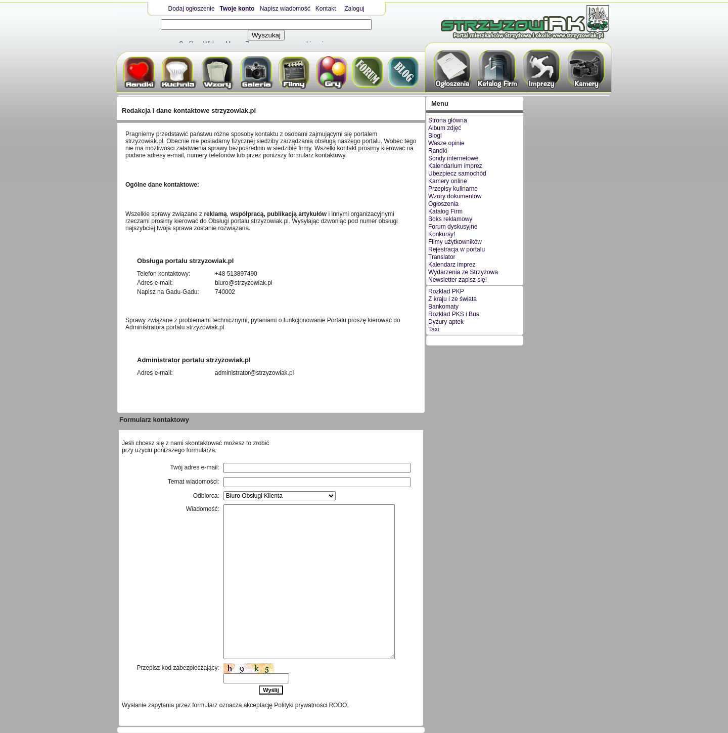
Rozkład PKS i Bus (453, 314)
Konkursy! (441, 234)
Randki (437, 150)
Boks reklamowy (450, 219)
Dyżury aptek (446, 321)
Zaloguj (354, 8)
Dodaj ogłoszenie (191, 8)
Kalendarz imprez (451, 264)
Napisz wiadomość (285, 8)
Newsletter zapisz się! (457, 279)
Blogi (435, 135)
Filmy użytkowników (455, 241)
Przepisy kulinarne (453, 188)
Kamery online (447, 181)
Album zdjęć (444, 128)
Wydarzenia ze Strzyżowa (463, 272)
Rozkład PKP (446, 291)
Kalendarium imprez (455, 165)
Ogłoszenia (443, 203)
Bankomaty (443, 306)
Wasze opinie (446, 143)
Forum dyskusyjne (452, 226)
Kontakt (325, 8)
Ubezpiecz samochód (457, 173)
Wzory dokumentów (454, 196)
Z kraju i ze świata (452, 299)
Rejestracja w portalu (456, 249)
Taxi (433, 329)
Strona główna (447, 120)
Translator (442, 257)
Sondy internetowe (453, 158)
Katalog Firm (445, 211)
